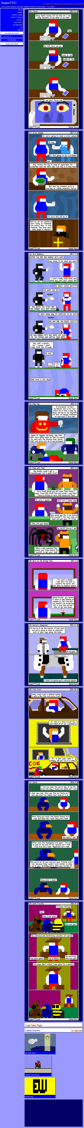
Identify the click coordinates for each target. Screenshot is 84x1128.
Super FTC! (8, 3)
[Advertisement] (53, 1113)
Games (20, 12)
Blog (20, 10)
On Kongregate (78, 4)
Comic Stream (17, 17)
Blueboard (18, 25)
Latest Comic (17, 15)
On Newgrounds (58, 4)
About (20, 30)
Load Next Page (33, 1025)
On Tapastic (47, 4)
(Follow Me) (68, 4)
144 (21, 27)
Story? (20, 20)
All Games (76, 1030)
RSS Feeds (18, 22)
